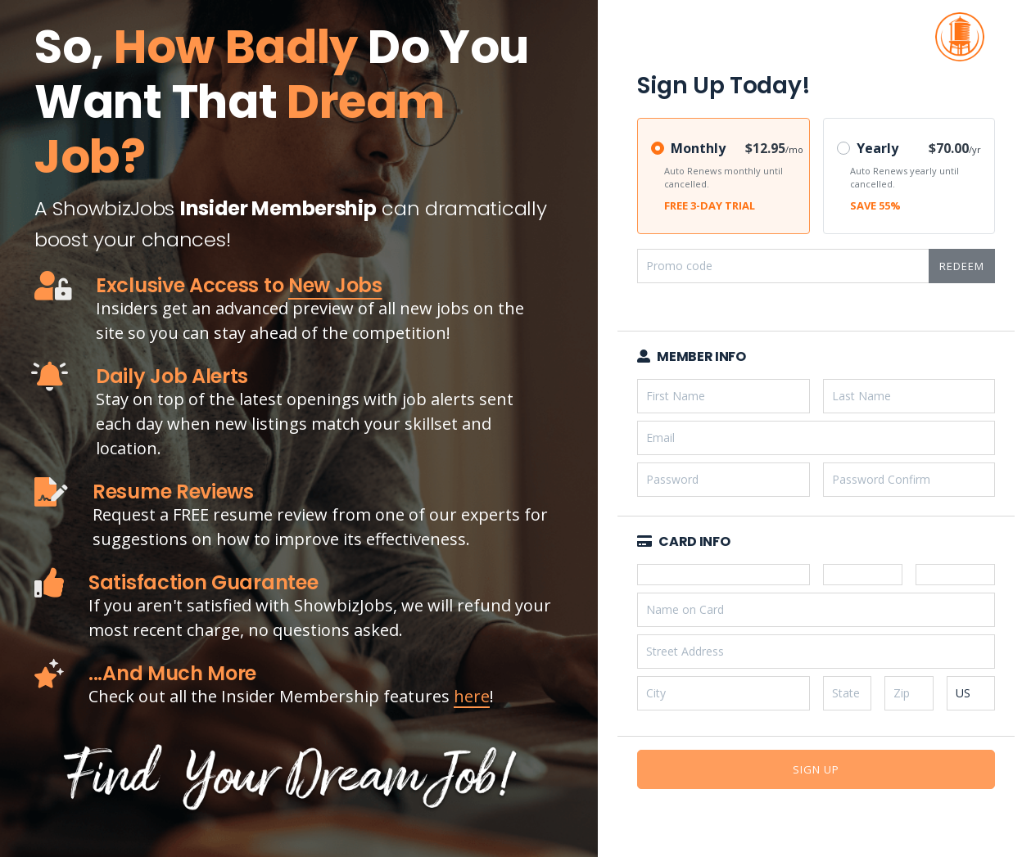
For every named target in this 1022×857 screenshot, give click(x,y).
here (472, 696)
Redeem (961, 266)
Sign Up (816, 769)
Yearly (877, 148)
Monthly (698, 148)
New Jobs (335, 285)
